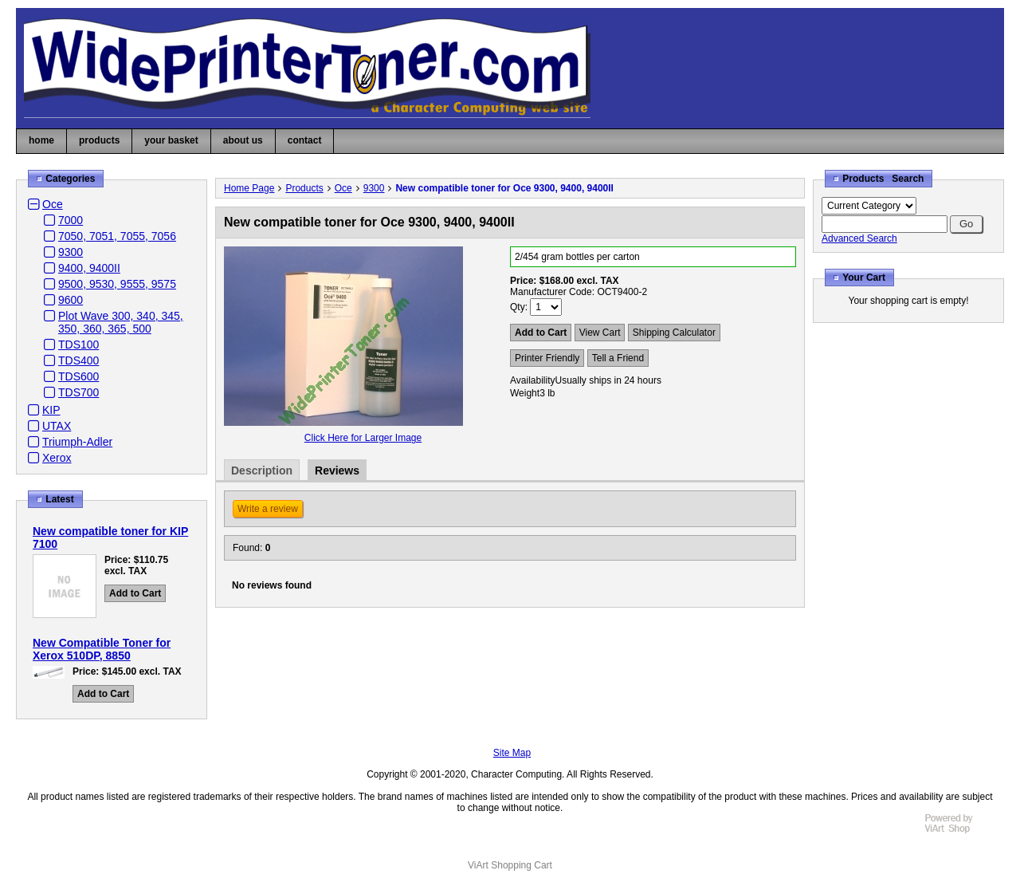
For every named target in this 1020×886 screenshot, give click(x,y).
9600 (70, 299)
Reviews (337, 470)
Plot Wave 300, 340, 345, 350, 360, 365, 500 (120, 322)
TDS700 (78, 392)
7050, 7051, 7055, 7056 (117, 236)
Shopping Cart (521, 865)
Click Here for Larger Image (363, 437)
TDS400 (78, 360)
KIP (51, 410)
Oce (52, 204)
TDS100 (78, 344)
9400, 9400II (89, 268)
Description (261, 470)
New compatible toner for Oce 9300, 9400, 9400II (504, 188)
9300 (70, 252)
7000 (70, 220)
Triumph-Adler (77, 441)
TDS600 (78, 376)
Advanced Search (859, 238)
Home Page (249, 188)
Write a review (267, 508)
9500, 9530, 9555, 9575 (117, 284)
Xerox (57, 457)
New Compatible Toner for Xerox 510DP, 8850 (102, 649)
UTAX (56, 425)
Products (304, 188)
